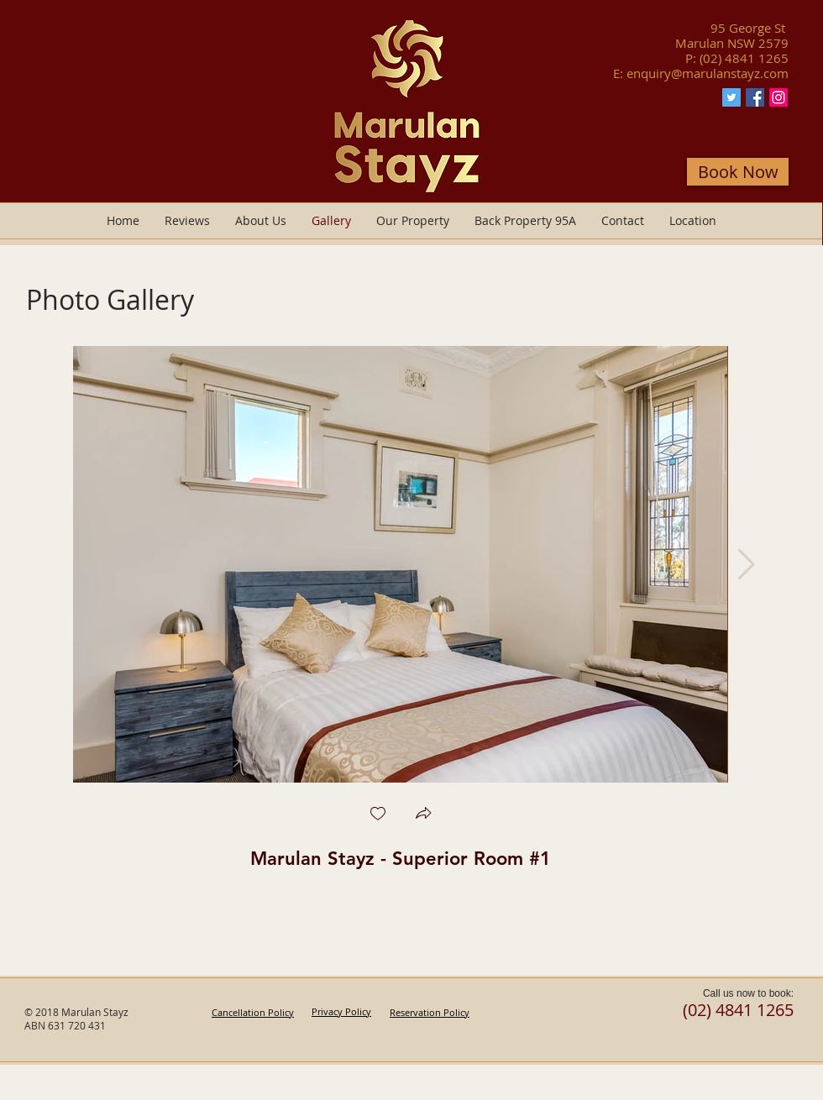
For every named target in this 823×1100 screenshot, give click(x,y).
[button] (423, 815)
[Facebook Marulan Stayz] (755, 97)
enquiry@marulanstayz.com (707, 73)
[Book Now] (738, 172)
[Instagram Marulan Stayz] (778, 97)
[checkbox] (378, 815)
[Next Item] (746, 564)
